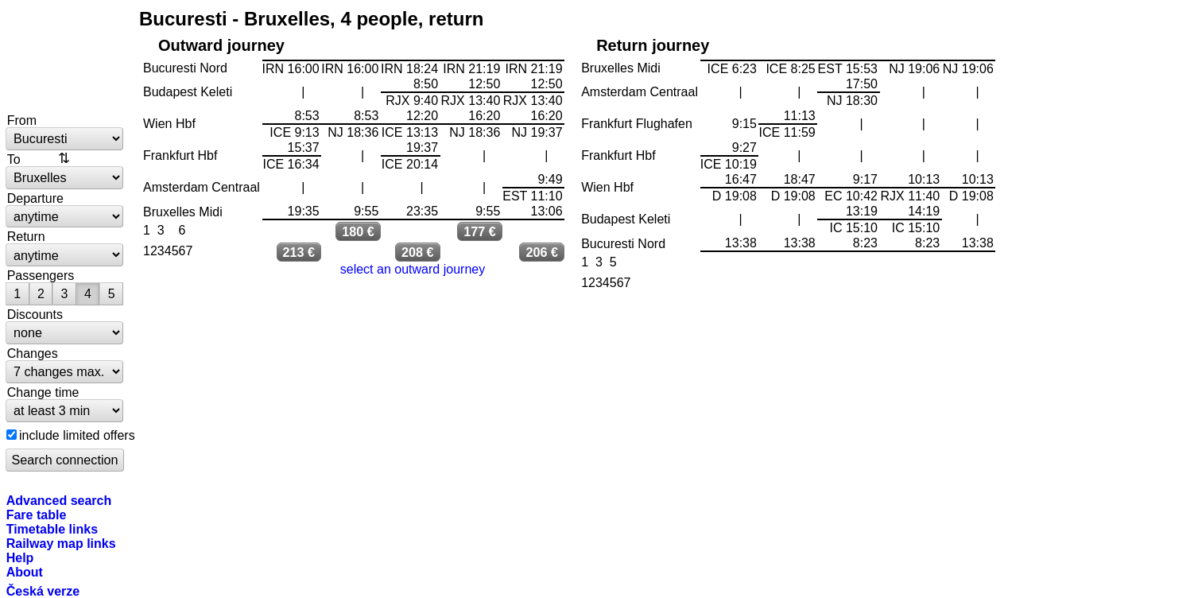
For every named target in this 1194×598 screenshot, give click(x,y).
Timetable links (52, 529)
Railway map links (61, 543)
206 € (542, 252)
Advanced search (59, 500)
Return (26, 236)
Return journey (652, 45)
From (22, 120)
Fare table (36, 514)
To (14, 159)
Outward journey (221, 45)
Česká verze (43, 591)
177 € (479, 231)
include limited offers (77, 435)
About (24, 572)
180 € (358, 231)
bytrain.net (65, 57)
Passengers (41, 275)
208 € (417, 252)
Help (20, 557)
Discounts (35, 314)
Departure (35, 198)
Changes (32, 353)
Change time (43, 392)
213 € (299, 252)
